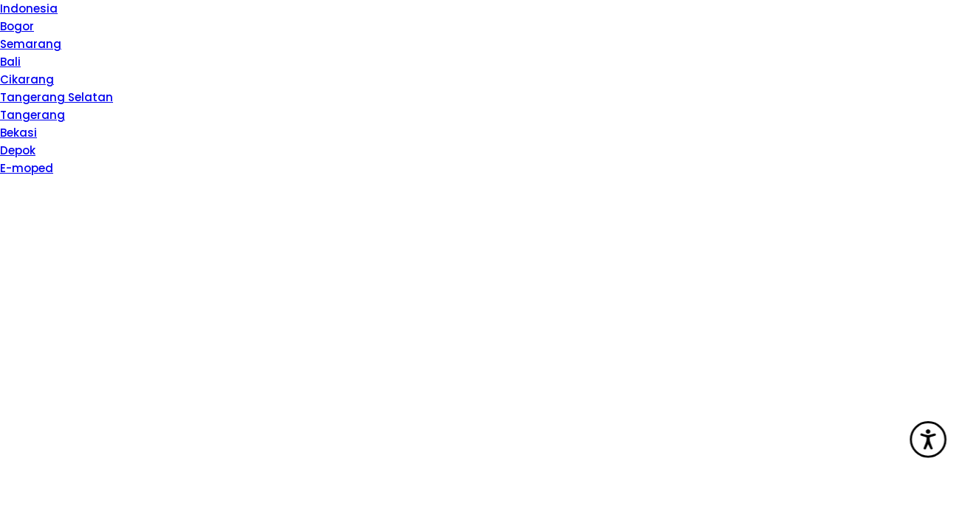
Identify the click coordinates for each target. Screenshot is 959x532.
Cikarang (27, 79)
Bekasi (18, 132)
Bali (10, 61)
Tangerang (32, 115)
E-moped (26, 168)
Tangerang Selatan (56, 97)
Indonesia (29, 8)
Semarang (30, 44)
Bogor (17, 26)
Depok (17, 150)
